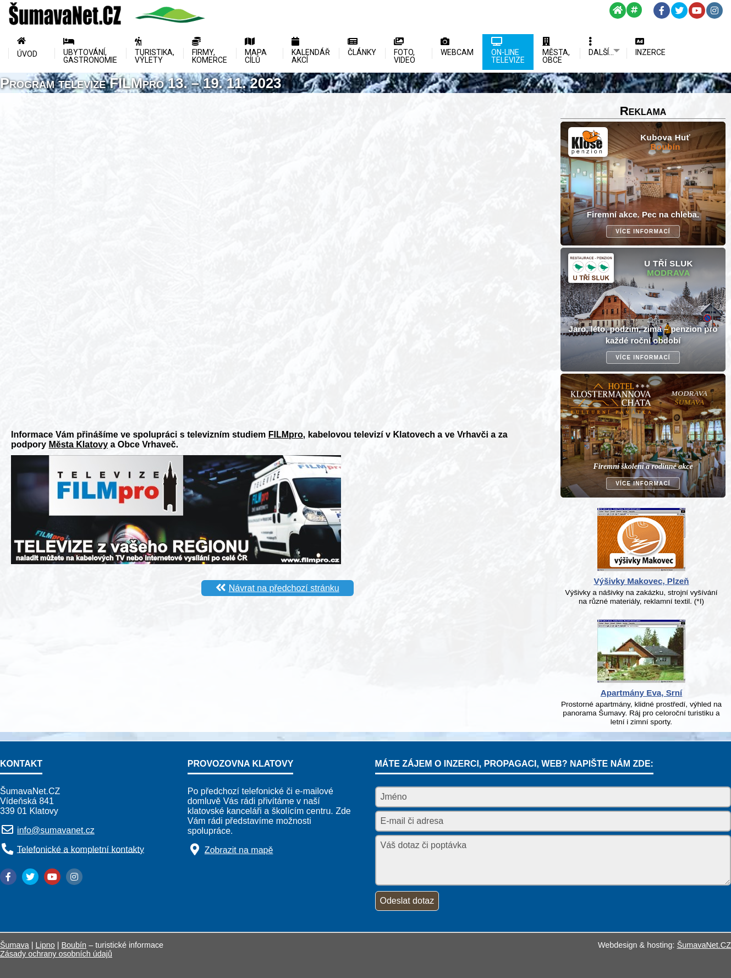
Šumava (14, 945)
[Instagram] (714, 10)
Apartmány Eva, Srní (642, 692)
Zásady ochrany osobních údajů (56, 953)
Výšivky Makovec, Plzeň (641, 581)
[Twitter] (679, 10)
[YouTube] (697, 10)
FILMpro (285, 434)
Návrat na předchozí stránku (284, 588)
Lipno (45, 945)
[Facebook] (661, 10)
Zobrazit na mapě (239, 850)
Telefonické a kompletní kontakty (80, 849)
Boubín (74, 945)
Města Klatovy (78, 444)
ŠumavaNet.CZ (704, 945)
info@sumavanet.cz (56, 830)
